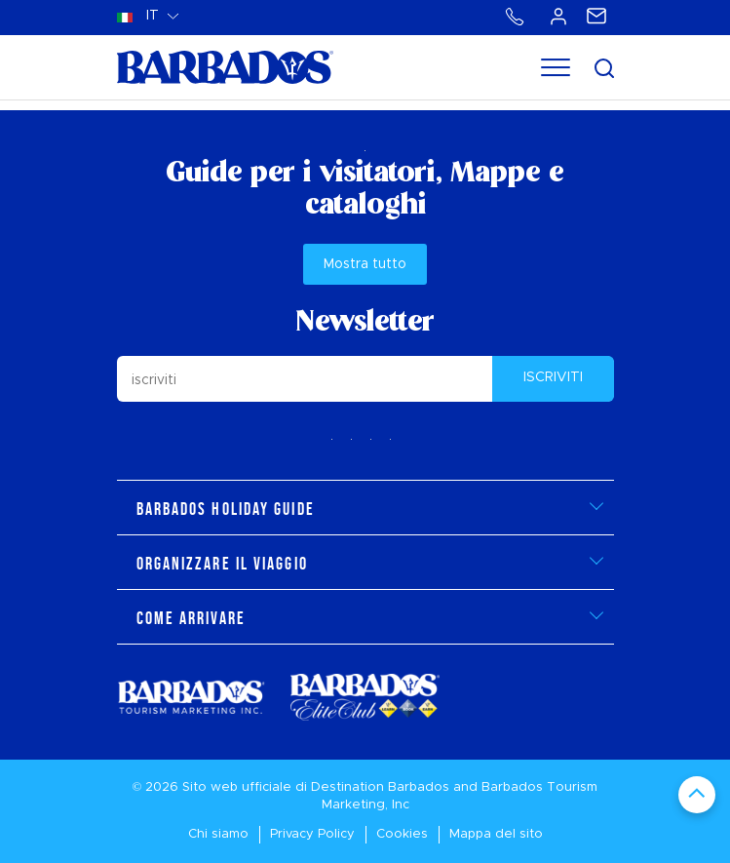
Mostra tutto (365, 264)
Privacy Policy (312, 834)
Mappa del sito (496, 834)
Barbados (418, 787)
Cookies (402, 834)
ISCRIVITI (553, 377)
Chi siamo (218, 834)
